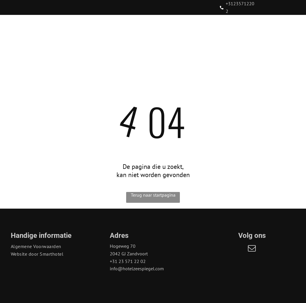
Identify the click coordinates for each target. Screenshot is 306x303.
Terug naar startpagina (153, 195)
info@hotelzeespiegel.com (137, 268)
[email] (252, 249)
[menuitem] (64, 48)
